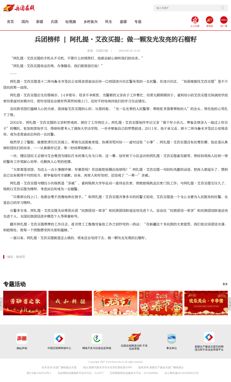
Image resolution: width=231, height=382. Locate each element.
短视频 (70, 22)
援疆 (123, 22)
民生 (108, 22)
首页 (10, 22)
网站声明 (22, 348)
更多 (225, 284)
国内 (25, 22)
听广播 (224, 26)
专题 (138, 22)
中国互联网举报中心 (59, 348)
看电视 (209, 26)
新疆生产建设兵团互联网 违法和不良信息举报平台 (209, 348)
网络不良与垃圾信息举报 (96, 348)
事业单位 (171, 348)
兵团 (54, 22)
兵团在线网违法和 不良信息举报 (134, 347)
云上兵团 (194, 26)
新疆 (39, 22)
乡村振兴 (90, 22)
